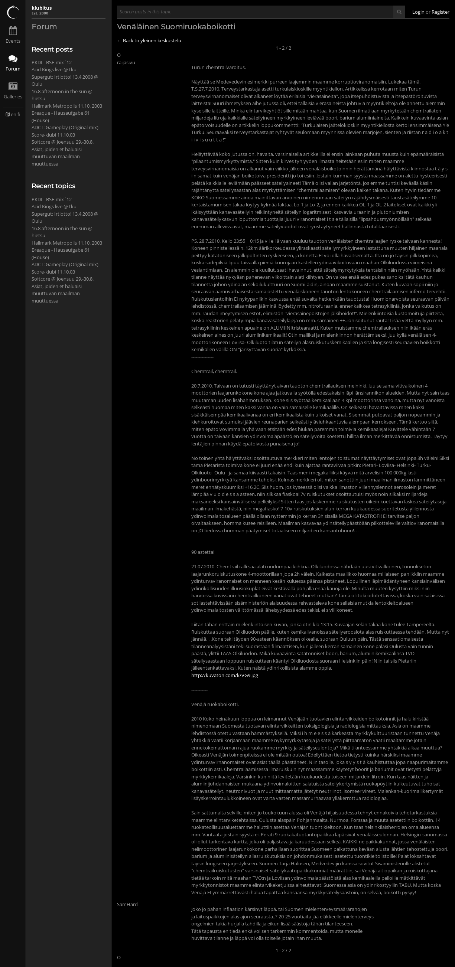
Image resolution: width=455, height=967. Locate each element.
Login (418, 12)
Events (13, 40)
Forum (13, 68)
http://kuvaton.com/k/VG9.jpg (224, 675)
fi (18, 114)
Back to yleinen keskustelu (152, 40)
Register (440, 12)
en (13, 114)
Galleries (13, 96)
